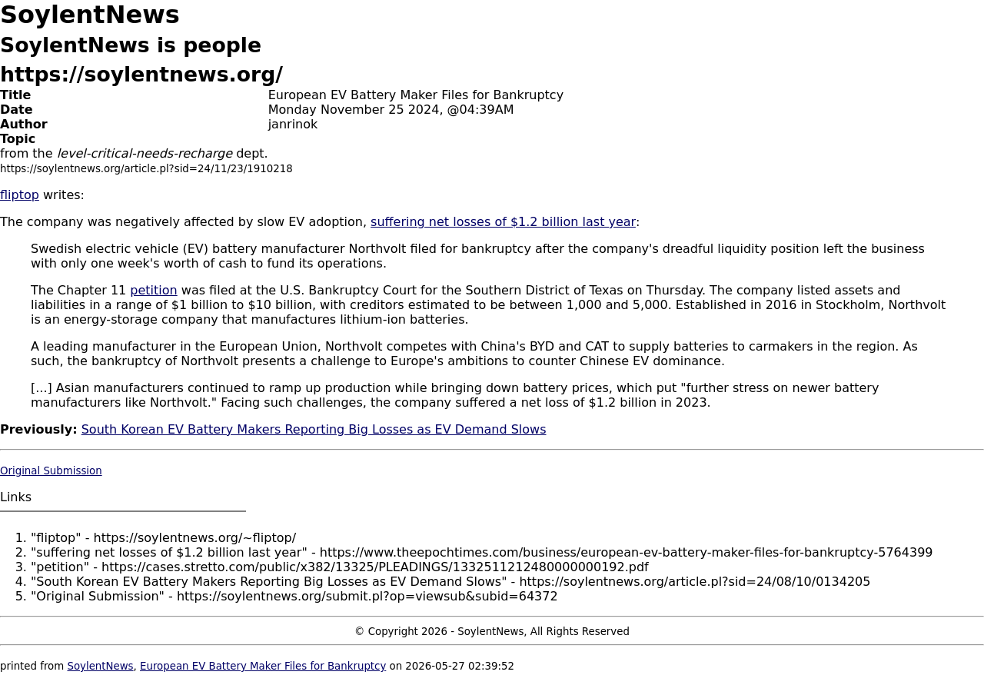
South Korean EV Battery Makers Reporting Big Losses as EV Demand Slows (314, 429)
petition (153, 290)
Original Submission (51, 471)
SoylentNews (100, 666)
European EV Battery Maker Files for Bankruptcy (263, 666)
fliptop (19, 195)
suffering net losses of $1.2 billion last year (503, 221)
